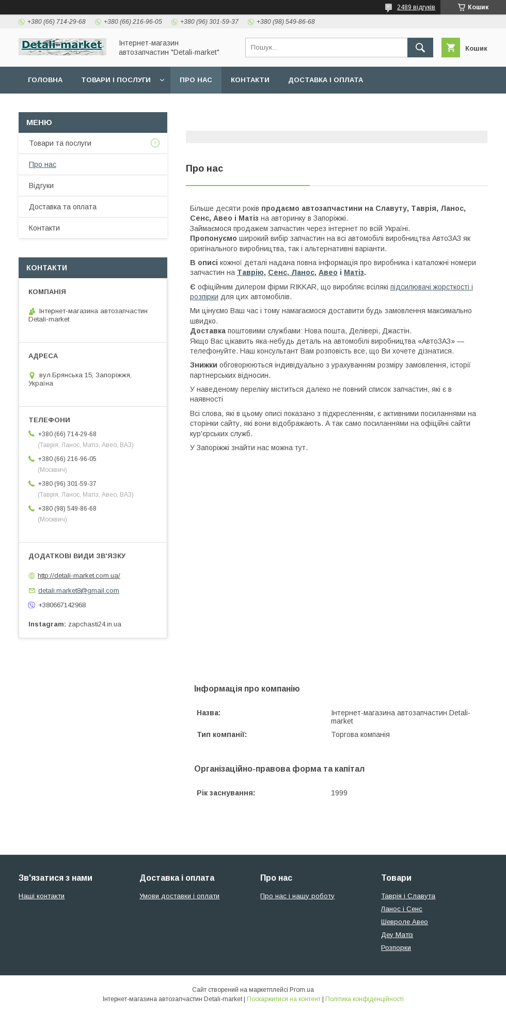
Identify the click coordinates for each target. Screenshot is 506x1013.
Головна (45, 80)
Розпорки (396, 947)
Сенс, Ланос (291, 272)
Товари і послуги (116, 80)
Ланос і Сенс (401, 909)
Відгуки (41, 185)
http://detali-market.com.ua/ (79, 575)
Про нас (196, 80)
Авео (328, 272)
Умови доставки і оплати (179, 896)
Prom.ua (302, 989)
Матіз (354, 272)
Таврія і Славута (408, 896)
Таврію (250, 272)
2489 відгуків (416, 7)
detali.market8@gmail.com (78, 590)
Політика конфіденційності (364, 999)
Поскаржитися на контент (284, 999)
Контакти (250, 80)
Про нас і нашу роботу (297, 896)
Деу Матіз (397, 935)
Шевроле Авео (404, 922)
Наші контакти (42, 896)
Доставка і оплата (325, 80)
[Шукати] (420, 47)
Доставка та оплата (63, 207)
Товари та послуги (60, 143)
